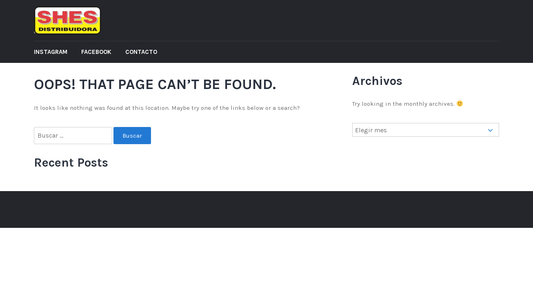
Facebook (96, 52)
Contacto (141, 52)
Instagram (50, 52)
